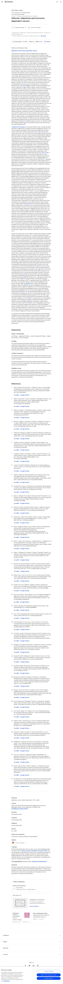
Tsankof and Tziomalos (18, 127)
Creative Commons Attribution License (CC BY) (33, 850)
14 (30, 148)
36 (31, 301)
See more (43, 36)
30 (27, 277)
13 (41, 131)
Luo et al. (22, 85)
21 (17, 253)
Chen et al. (30, 203)
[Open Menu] (2, 2)
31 (46, 280)
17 (17, 176)
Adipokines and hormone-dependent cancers (24, 50)
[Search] (57, 2)
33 (22, 291)
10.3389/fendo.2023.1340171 (19, 808)
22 (16, 261)
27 (42, 269)
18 (45, 190)
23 (35, 264)
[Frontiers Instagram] (38, 965)
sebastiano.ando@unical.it (39, 861)
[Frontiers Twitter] (29, 965)
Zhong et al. (29, 283)
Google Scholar (24, 395)
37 (26, 306)
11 (39, 131)
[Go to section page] (21, 917)
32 (20, 291)
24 (39, 269)
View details (47, 41)
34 (47, 296)
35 (29, 301)
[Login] (61, 2)
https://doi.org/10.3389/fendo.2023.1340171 (28, 16)
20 (37, 246)
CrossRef (16, 395)
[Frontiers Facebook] (25, 965)
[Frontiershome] (9, 2)
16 (47, 152)
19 (22, 198)
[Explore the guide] (34, 906)
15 (45, 152)
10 (24, 124)
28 (25, 277)
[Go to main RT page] (41, 917)
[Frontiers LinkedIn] (33, 965)
